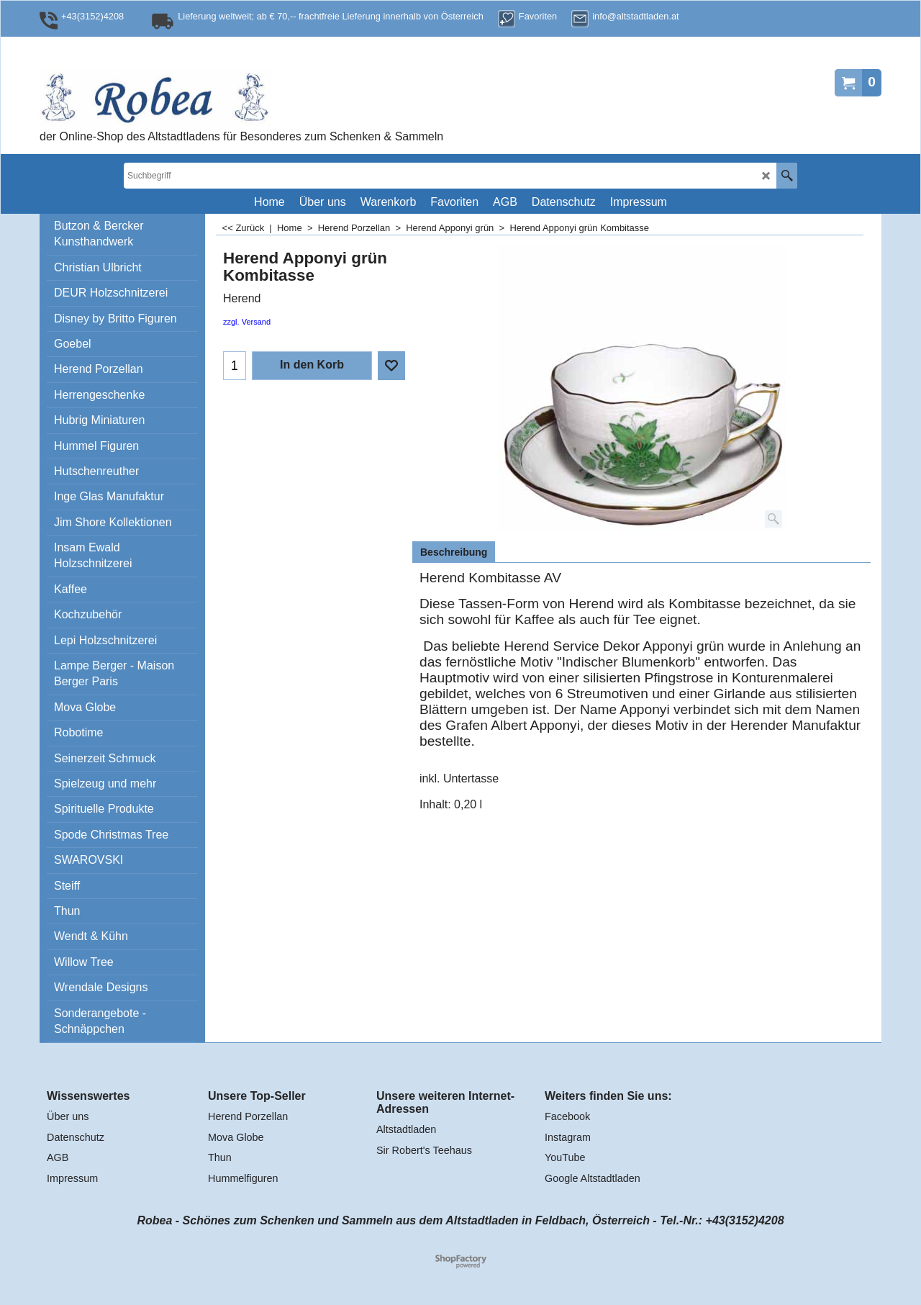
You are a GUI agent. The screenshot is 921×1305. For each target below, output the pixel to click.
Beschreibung (453, 552)
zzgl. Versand (247, 321)
